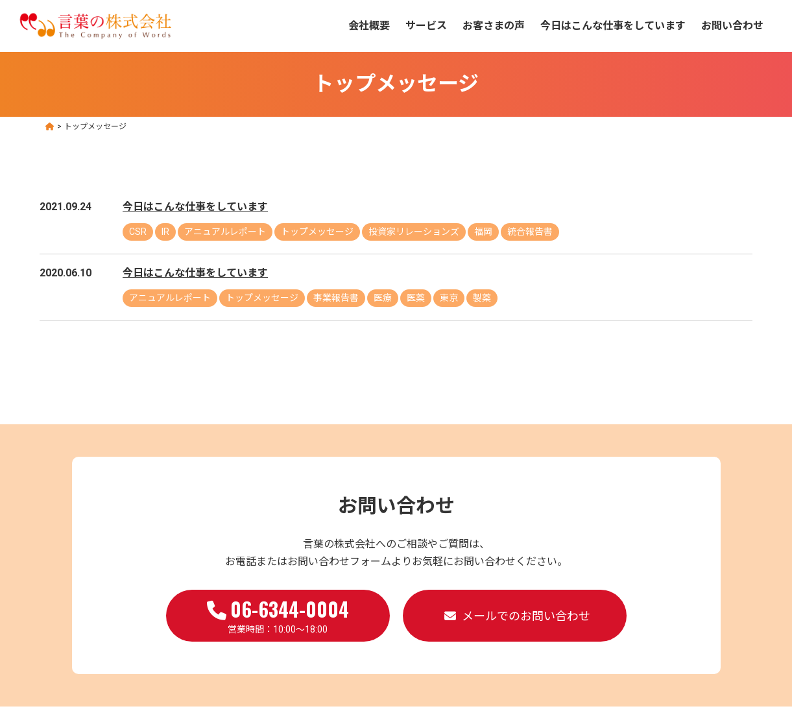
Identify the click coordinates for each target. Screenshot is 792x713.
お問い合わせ (732, 25)
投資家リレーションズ (413, 231)
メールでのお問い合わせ (526, 616)
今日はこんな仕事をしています (613, 25)
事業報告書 (336, 298)
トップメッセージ (317, 231)
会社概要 (369, 25)
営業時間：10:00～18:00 (278, 614)
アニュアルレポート (225, 231)
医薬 (416, 298)
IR (165, 231)
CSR (138, 231)
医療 (383, 298)
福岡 (483, 231)
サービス (426, 25)
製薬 (482, 298)
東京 (449, 298)
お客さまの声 (493, 25)
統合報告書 (530, 231)
